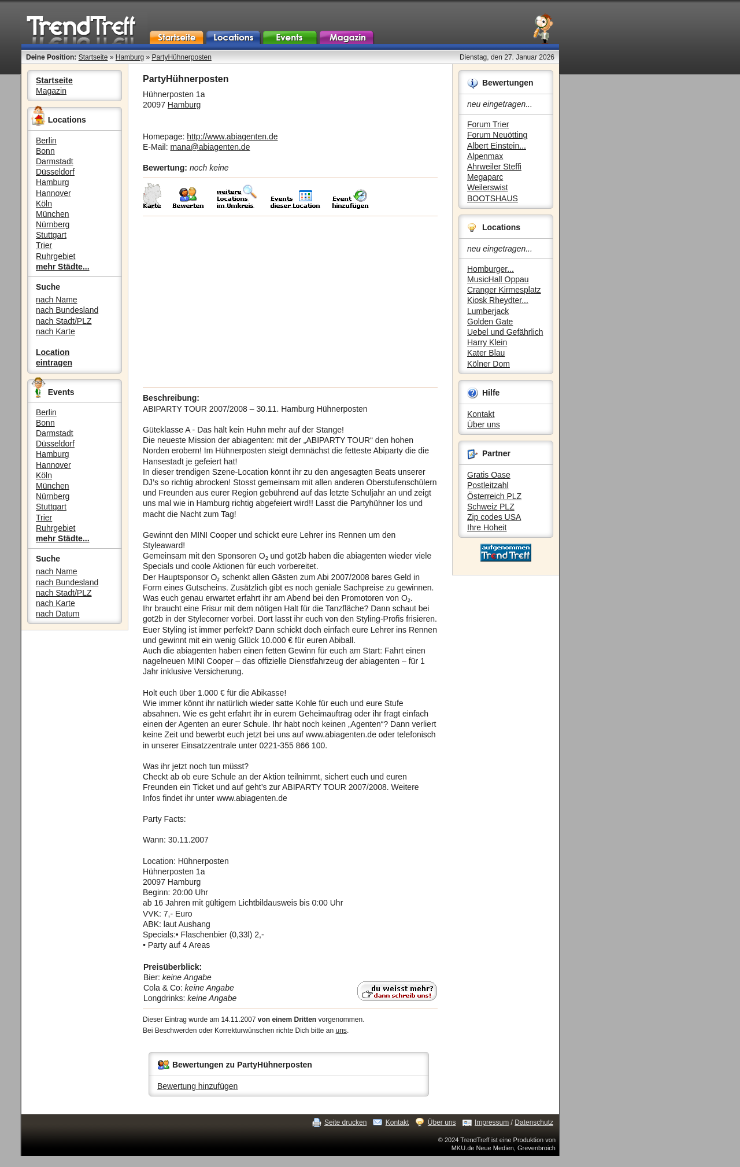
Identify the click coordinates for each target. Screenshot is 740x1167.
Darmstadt (54, 161)
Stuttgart (51, 234)
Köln (44, 203)
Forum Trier (488, 124)
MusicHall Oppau (498, 279)
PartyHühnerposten (181, 57)
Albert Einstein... (496, 145)
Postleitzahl (488, 485)
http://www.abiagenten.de (232, 136)
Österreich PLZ (494, 496)
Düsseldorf (55, 171)
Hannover (53, 193)
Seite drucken (345, 1122)
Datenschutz (534, 1122)
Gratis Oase (488, 474)
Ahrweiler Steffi (494, 166)
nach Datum (57, 613)
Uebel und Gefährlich (505, 332)
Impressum (492, 1122)
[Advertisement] (290, 302)
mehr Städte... (63, 266)
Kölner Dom (488, 363)
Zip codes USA (494, 517)
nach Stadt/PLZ (64, 321)
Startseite (93, 57)
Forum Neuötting (497, 134)
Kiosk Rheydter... (497, 300)
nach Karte (55, 331)
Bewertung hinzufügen (197, 1086)
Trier (44, 245)
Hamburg (130, 57)
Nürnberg (52, 224)
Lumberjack (488, 311)
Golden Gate (490, 321)
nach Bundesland (67, 310)
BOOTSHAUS (492, 198)
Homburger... (490, 269)
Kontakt (480, 414)
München (52, 214)
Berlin (46, 140)
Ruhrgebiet (56, 256)
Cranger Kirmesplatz (504, 289)
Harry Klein (487, 342)
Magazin (51, 90)
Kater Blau (486, 352)
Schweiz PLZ (491, 506)
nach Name (56, 299)
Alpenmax (485, 156)
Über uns (483, 424)
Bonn (45, 151)
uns (341, 1030)
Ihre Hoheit (486, 527)
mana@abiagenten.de (210, 147)
